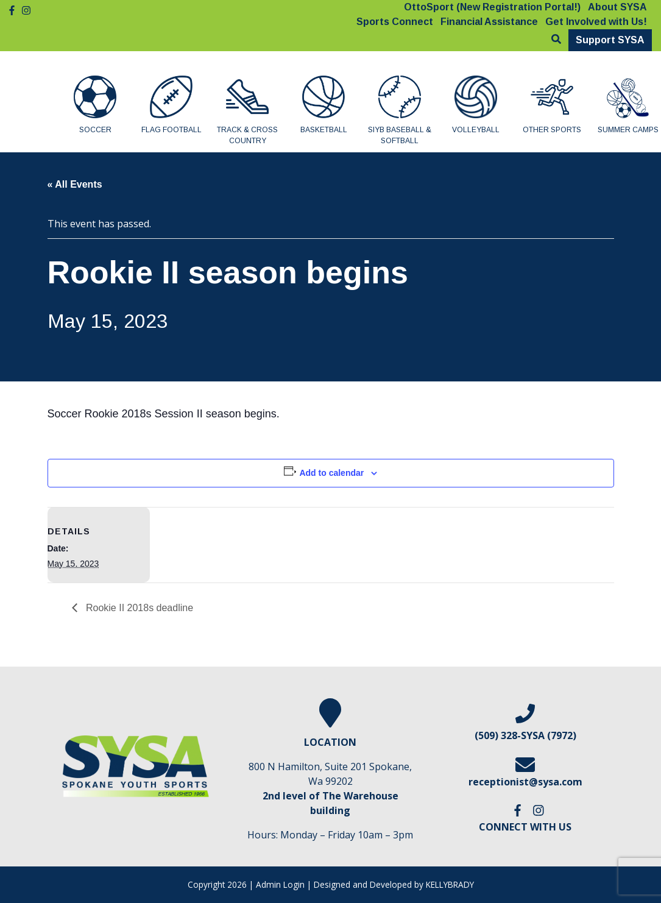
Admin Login (280, 884)
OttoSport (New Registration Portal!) (492, 7)
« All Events (75, 184)
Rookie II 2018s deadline (138, 608)
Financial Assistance (489, 21)
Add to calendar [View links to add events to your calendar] (331, 473)
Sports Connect (394, 21)
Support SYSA (610, 40)
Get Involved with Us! (596, 21)
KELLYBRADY (450, 884)
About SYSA (617, 7)
